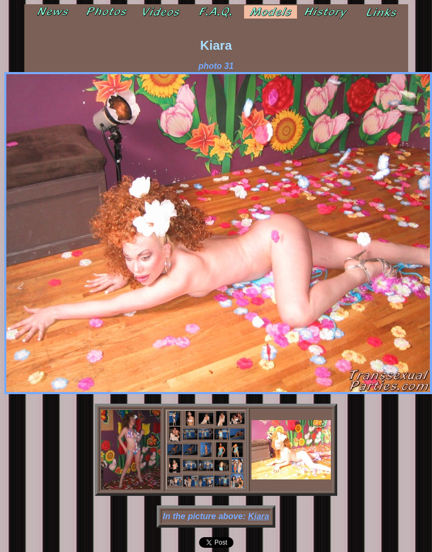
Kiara (258, 516)
